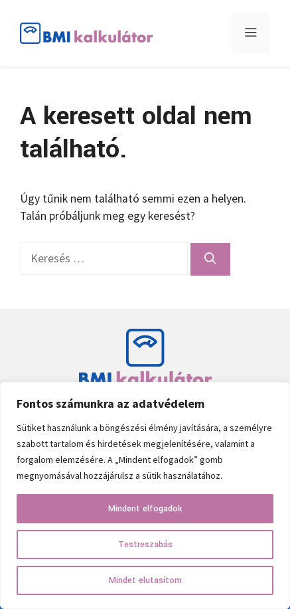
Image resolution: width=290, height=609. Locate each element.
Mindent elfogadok (145, 509)
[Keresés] (210, 259)
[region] (145, 495)
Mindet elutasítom (145, 580)
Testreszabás (145, 545)
